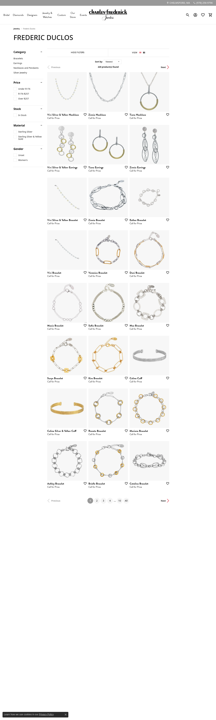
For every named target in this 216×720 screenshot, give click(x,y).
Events (83, 15)
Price (17, 82)
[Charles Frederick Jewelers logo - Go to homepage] (108, 15)
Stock (17, 109)
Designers (32, 15)
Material (19, 125)
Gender (18, 149)
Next (196, 67)
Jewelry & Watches (47, 15)
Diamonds (18, 15)
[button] (188, 15)
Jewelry (17, 29)
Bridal (6, 15)
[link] (178, 3)
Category (20, 52)
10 (136, 589)
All (142, 589)
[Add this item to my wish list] (95, 125)
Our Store (73, 15)
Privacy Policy (46, 714)
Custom (61, 15)
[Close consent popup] (66, 715)
